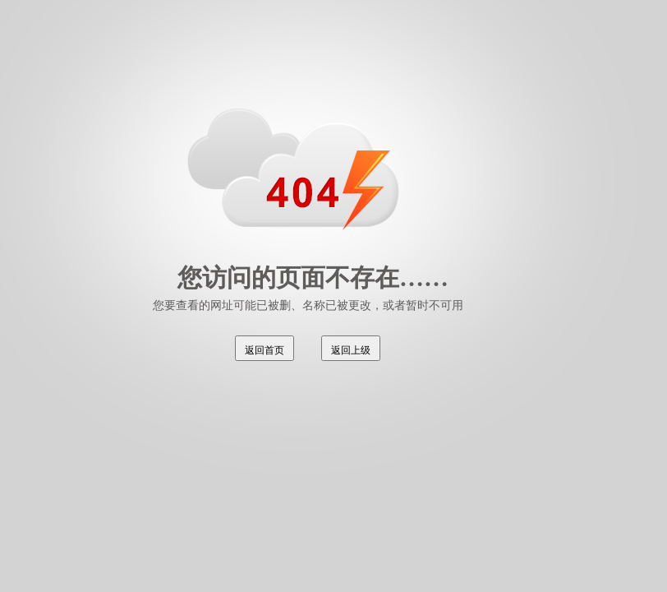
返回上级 (350, 350)
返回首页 (264, 350)
